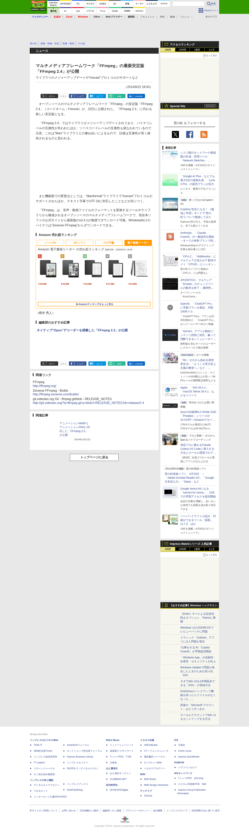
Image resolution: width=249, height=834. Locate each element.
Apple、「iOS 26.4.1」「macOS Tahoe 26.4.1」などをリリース (197, 391)
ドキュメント (147, 16)
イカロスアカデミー (154, 768)
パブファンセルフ (187, 767)
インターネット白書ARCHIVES (50, 796)
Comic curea (184, 751)
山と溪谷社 (112, 768)
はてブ (100, 96)
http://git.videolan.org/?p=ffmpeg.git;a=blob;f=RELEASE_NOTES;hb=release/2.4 (88, 403)
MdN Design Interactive (156, 785)
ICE (176, 740)
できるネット (41, 791)
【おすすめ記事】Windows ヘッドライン (193, 605)
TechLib (148, 795)
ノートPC (50, 242)
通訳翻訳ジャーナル (154, 756)
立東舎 (113, 762)
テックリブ (146, 791)
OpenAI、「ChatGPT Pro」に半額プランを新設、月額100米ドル (197, 307)
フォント (185, 16)
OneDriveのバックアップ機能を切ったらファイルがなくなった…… (198, 695)
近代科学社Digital (119, 790)
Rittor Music (112, 740)
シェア (80, 96)
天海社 (181, 745)
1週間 (197, 49)
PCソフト (79, 242)
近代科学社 (112, 785)
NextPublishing (75, 790)
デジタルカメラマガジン (47, 785)
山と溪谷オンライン (120, 773)
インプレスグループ (177, 810)
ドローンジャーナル (44, 768)
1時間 (168, 49)
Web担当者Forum (43, 751)
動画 (172, 16)
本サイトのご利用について (43, 810)
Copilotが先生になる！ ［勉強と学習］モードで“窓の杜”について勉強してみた (197, 213)
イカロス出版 (147, 740)
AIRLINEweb (150, 745)
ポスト (52, 96)
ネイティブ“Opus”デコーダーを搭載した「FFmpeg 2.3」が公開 (82, 330)
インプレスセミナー (77, 762)
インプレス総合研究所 (45, 756)
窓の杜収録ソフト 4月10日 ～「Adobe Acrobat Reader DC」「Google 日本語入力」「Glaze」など (189, 477)
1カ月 (212, 49)
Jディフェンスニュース (156, 751)
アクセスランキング (182, 44)
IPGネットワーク (183, 773)
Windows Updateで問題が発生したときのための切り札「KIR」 (197, 671)
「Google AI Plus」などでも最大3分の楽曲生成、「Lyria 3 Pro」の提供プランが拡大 (197, 180)
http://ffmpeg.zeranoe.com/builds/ (56, 394)
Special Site (177, 106)
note (119, 96)
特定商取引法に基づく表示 (206, 810)
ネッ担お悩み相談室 (44, 774)
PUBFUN (179, 762)
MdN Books (150, 779)
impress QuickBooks (188, 756)
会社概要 (157, 810)
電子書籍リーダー (138, 242)
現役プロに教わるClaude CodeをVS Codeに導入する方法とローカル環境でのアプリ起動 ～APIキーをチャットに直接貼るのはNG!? (198, 452)
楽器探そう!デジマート (122, 751)
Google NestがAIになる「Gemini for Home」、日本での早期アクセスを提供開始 (198, 492)
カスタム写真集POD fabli (192, 784)
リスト (63, 96)
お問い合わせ (69, 810)
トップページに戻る (94, 457)
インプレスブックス (77, 784)
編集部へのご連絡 (112, 810)
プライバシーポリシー (137, 810)
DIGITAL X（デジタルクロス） (83, 768)
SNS (162, 16)
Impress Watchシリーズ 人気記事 (191, 543)
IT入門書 (109, 242)
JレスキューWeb (153, 762)
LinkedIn (139, 96)
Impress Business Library (80, 756)
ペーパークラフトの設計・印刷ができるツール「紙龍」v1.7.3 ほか (198, 520)
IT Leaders (39, 762)
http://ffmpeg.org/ (44, 386)
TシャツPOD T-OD (120, 756)
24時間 (182, 49)
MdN (142, 774)
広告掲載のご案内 (89, 810)
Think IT (38, 745)
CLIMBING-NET (118, 779)
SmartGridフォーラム (78, 745)
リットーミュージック (121, 745)
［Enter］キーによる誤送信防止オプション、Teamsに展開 (198, 617)
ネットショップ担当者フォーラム (84, 751)
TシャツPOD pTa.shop (191, 778)
